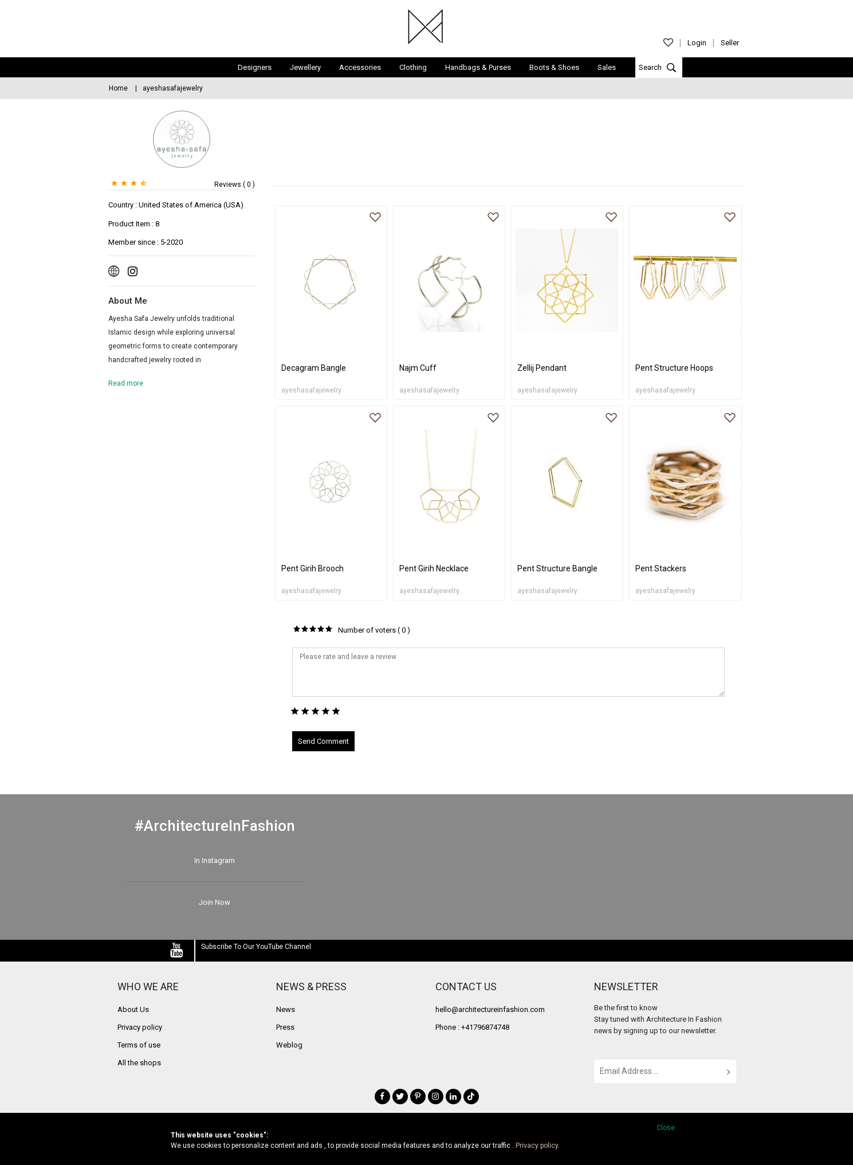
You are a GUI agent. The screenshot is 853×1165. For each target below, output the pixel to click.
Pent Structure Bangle (557, 568)
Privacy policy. (538, 1146)
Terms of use (138, 1045)
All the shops (139, 1062)
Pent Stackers (660, 568)
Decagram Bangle (313, 367)
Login (696, 42)
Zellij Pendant (542, 367)
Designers (255, 67)
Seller (730, 42)
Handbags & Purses (478, 67)
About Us (133, 1009)
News (285, 1009)
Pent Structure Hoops (674, 367)
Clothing (413, 67)
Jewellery (305, 67)
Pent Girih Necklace (434, 568)
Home (118, 88)
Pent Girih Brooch (312, 568)
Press (285, 1027)
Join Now (214, 902)
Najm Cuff (418, 367)
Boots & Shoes (554, 67)
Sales (607, 67)
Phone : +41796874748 (472, 1027)
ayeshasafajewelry (311, 390)
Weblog (289, 1045)
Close (666, 1128)
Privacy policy (139, 1027)
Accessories (360, 67)
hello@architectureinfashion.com (490, 1009)
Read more (125, 383)
